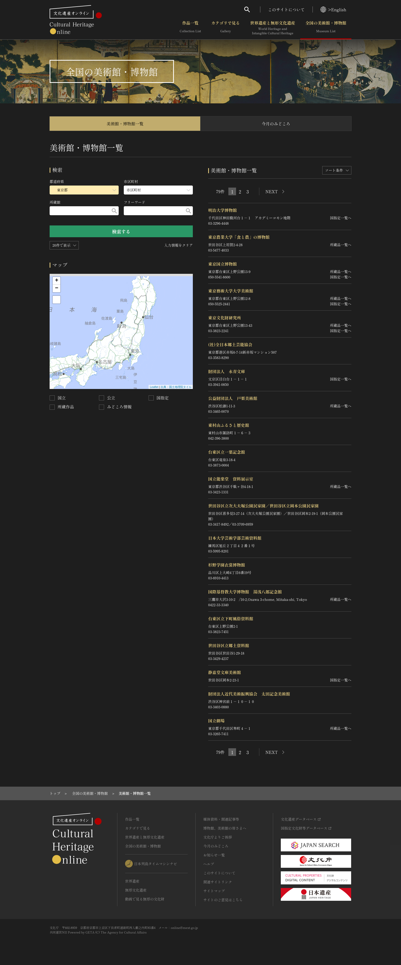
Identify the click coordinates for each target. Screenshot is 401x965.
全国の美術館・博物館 (325, 28)
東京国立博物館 (222, 264)
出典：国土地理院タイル (176, 386)
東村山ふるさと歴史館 (228, 425)
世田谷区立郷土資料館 (228, 645)
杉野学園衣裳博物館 (226, 565)
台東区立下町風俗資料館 (230, 618)
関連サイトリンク (217, 881)
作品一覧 (190, 28)
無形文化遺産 (136, 890)
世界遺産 (132, 881)
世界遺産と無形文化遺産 (272, 28)
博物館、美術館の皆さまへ (224, 828)
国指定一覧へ (340, 217)
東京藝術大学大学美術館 (230, 291)
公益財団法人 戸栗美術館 (232, 398)
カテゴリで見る (225, 28)
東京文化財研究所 (224, 318)
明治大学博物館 (222, 210)
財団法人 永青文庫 (226, 371)
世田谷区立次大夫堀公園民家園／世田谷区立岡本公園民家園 (263, 506)
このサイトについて (286, 9)
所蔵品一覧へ (340, 244)
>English (333, 9)
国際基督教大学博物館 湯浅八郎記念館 (245, 592)
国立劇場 (216, 721)
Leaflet (154, 386)
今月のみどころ (276, 124)
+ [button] (56, 281)
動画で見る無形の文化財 (144, 899)
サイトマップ (214, 890)
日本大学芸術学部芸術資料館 (234, 538)
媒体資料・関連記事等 (221, 819)
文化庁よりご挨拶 (217, 837)
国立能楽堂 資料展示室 (230, 479)
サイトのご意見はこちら (223, 899)
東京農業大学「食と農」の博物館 (239, 237)
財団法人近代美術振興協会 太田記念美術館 (249, 694)
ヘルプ (208, 863)
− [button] (56, 288)
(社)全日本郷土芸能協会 (230, 344)
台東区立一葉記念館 (226, 452)
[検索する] (114, 210)
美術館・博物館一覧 (125, 124)
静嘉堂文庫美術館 (224, 672)
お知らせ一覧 (214, 855)
